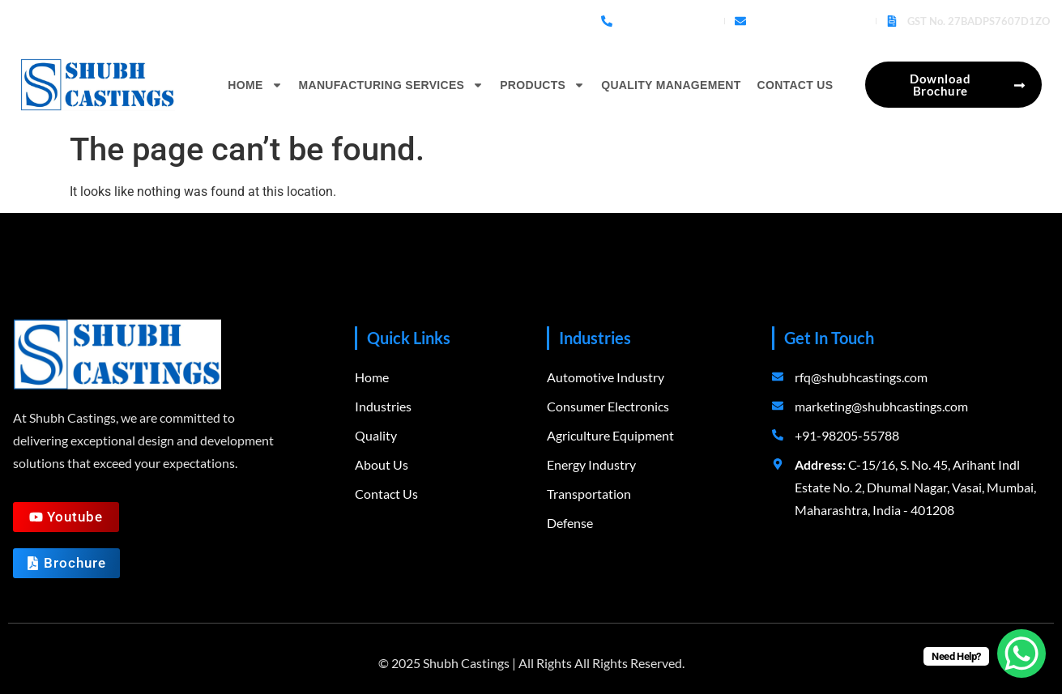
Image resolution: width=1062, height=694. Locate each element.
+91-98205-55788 (668, 21)
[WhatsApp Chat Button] (1021, 653)
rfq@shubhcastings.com (810, 21)
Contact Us (795, 85)
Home (255, 85)
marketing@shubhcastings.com (881, 406)
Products (542, 85)
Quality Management (670, 85)
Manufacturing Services (391, 85)
